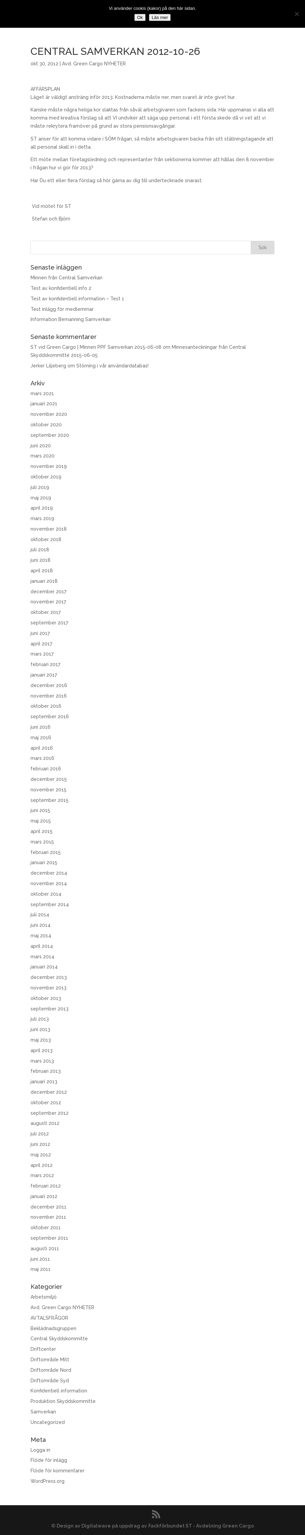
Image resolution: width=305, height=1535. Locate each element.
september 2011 (49, 1238)
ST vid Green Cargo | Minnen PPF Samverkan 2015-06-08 (96, 347)
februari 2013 (46, 1071)
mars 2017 (42, 654)
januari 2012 (44, 1196)
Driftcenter (43, 1349)
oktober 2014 (46, 894)
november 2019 (49, 466)
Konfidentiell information (59, 1390)
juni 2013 (40, 1029)
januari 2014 (44, 966)
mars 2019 (42, 518)
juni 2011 (40, 1259)
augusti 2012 (45, 1123)
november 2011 (48, 1217)
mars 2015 (42, 842)
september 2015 (50, 800)
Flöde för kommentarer (57, 1470)
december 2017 (48, 591)
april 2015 (42, 831)
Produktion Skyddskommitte (63, 1401)
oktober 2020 (46, 424)
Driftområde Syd (50, 1380)
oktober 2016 (46, 706)
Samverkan (43, 1411)
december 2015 (49, 779)
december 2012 (49, 1092)
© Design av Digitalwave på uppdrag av (99, 1526)
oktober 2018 (46, 539)
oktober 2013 (46, 998)
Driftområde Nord (51, 1370)
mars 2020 (43, 456)
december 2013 (49, 977)
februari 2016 (46, 768)
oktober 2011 (46, 1227)
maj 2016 (41, 737)
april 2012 (42, 1165)
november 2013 (48, 987)
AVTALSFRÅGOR (49, 1318)
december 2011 (48, 1207)
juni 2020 (41, 445)
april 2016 (42, 748)
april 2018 (42, 570)
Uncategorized (48, 1422)
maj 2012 (41, 1154)
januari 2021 (44, 403)
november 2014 (49, 883)
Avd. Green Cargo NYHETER (94, 63)
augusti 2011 (45, 1248)
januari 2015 (44, 862)
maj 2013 (41, 1040)
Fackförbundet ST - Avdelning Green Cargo (201, 1526)
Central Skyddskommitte (59, 1338)
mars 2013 (42, 1061)
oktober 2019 (46, 476)
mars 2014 (42, 956)
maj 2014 (41, 935)
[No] (296, 13)
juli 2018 (40, 549)
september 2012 (50, 1113)
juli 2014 (40, 914)
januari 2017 (44, 675)
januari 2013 (44, 1081)
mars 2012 (42, 1175)
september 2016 (50, 716)
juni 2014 (41, 925)
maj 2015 (41, 821)
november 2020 (49, 414)
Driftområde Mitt (50, 1359)
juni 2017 (40, 633)
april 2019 (42, 508)
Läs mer (160, 17)
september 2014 (50, 904)
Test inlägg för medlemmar (62, 309)
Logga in (40, 1450)
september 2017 (49, 622)
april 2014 (42, 946)
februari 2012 (46, 1186)
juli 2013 (40, 1019)
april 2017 (41, 643)
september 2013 (50, 1008)
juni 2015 (40, 810)
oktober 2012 (46, 1102)
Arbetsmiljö (44, 1297)
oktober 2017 (46, 612)
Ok (140, 17)
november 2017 (48, 601)
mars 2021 (42, 393)
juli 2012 (40, 1133)
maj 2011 (41, 1269)
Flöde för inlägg (49, 1460)
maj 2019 (41, 497)
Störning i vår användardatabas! (112, 365)
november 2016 (49, 696)
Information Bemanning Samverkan (71, 319)
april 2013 (42, 1050)
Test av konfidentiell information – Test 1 (77, 298)
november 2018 (49, 529)
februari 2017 (45, 664)
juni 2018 (41, 560)
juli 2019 (40, 487)
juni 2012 (40, 1144)
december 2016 (49, 685)
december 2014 (49, 873)
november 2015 (48, 789)
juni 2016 (41, 727)
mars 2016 (42, 758)
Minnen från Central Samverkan (66, 277)
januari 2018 (44, 581)
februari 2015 (46, 852)
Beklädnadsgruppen (53, 1328)
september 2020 (50, 435)
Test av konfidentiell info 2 (61, 288)
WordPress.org (47, 1481)
